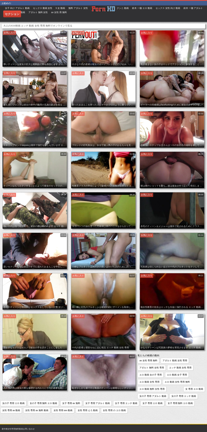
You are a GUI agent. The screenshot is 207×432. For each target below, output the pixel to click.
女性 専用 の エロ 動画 (114, 410)
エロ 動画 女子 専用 (177, 374)
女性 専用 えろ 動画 (88, 410)
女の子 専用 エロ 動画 (13, 403)
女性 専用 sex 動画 (63, 410)
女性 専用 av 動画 (11, 410)
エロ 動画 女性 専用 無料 (177, 382)
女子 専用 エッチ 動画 (126, 403)
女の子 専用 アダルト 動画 (152, 396)
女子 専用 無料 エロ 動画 (180, 403)
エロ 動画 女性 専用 (149, 382)
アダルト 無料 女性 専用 (151, 367)
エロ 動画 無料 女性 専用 (152, 389)
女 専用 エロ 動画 (194, 389)
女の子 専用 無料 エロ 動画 (43, 403)
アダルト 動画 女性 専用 (175, 360)
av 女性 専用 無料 (148, 360)
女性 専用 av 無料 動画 (36, 410)
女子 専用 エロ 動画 (152, 403)
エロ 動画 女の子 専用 (150, 374)
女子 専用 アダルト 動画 (97, 403)
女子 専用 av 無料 (71, 403)
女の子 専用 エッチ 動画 (183, 396)
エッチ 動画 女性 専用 (180, 367)
